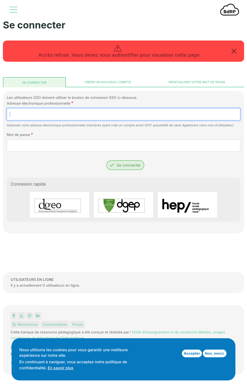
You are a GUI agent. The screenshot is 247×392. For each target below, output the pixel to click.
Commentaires (54, 324)
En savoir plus (60, 367)
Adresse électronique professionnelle (38, 103)
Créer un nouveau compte (107, 82)
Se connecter (34, 82)
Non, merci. (215, 353)
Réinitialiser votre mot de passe (197, 82)
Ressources (25, 324)
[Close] (234, 51)
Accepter (192, 353)
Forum (77, 324)
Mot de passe (18, 134)
